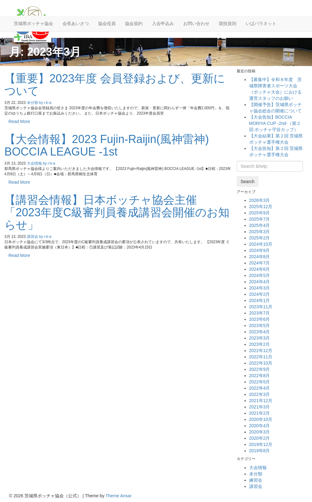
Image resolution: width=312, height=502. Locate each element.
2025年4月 (259, 225)
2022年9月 (259, 369)
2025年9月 (259, 212)
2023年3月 (259, 338)
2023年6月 (259, 319)
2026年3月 (259, 200)
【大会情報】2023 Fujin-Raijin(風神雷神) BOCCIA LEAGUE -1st (106, 145)
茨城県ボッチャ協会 (33, 23)
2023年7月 (259, 312)
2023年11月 (261, 306)
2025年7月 (259, 219)
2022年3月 (259, 394)
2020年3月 (259, 431)
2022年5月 (259, 381)
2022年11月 (261, 356)
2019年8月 (259, 450)
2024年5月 (259, 275)
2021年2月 (259, 413)
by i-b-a (45, 102)
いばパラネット (261, 23)
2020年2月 (259, 438)
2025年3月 (259, 231)
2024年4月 (259, 281)
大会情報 (34, 163)
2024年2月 (259, 294)
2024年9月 (259, 250)
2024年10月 (261, 244)
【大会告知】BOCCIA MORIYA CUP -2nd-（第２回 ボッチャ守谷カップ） (275, 123)
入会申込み (163, 23)
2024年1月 (259, 300)
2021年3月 (259, 406)
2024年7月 (259, 262)
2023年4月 (259, 331)
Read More (19, 121)
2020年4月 (259, 425)
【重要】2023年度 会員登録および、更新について (114, 84)
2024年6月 (259, 269)
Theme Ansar (119, 495)
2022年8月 (259, 375)
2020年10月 (261, 419)
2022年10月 (261, 363)
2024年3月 (259, 287)
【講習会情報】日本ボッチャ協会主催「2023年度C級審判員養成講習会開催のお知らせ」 (116, 212)
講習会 (32, 236)
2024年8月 (259, 256)
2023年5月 (259, 325)
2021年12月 (261, 400)
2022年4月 (259, 388)
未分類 (32, 102)
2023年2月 (259, 344)
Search (247, 181)
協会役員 (107, 23)
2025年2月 (259, 237)
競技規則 (227, 23)
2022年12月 (261, 350)
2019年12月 (261, 444)
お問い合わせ (196, 23)
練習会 (255, 480)
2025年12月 (261, 206)
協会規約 (134, 23)
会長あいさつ (76, 23)
